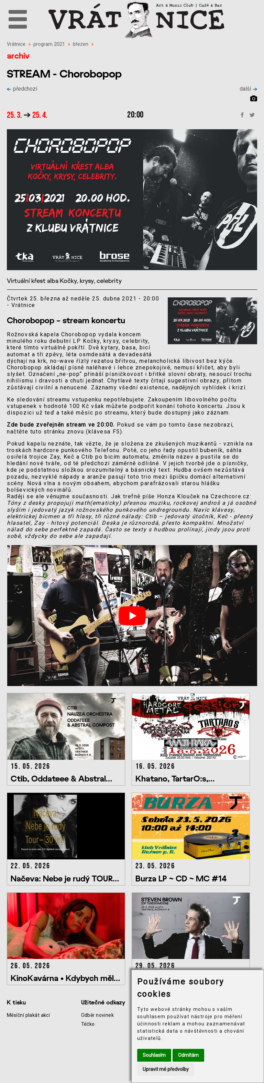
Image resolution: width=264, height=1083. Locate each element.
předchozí (22, 88)
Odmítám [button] (188, 1055)
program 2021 (49, 44)
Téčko (88, 1024)
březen (80, 44)
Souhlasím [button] (154, 1055)
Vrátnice (16, 44)
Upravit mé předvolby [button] (166, 1069)
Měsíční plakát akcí (28, 1015)
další (248, 88)
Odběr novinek (97, 1015)
